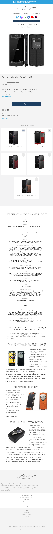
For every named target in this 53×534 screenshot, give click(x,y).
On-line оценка (16, 13)
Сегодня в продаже (26, 495)
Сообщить (5, 118)
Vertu (23, 24)
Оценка (26, 512)
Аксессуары (34, 24)
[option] (26, 50)
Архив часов (26, 500)
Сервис (29, 27)
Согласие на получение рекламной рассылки (36, 526)
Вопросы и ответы (26, 515)
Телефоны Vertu (11, 82)
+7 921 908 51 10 (36, 13)
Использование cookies (38, 524)
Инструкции (26, 504)
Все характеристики (6, 96)
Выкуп (23, 27)
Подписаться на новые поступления (26, 20)
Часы (16, 24)
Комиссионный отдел (26, 497)
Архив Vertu (26, 502)
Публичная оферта (28, 524)
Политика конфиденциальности (16, 524)
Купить (26, 104)
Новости (26, 506)
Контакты (26, 13)
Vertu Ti (17, 82)
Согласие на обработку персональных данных (17, 526)
